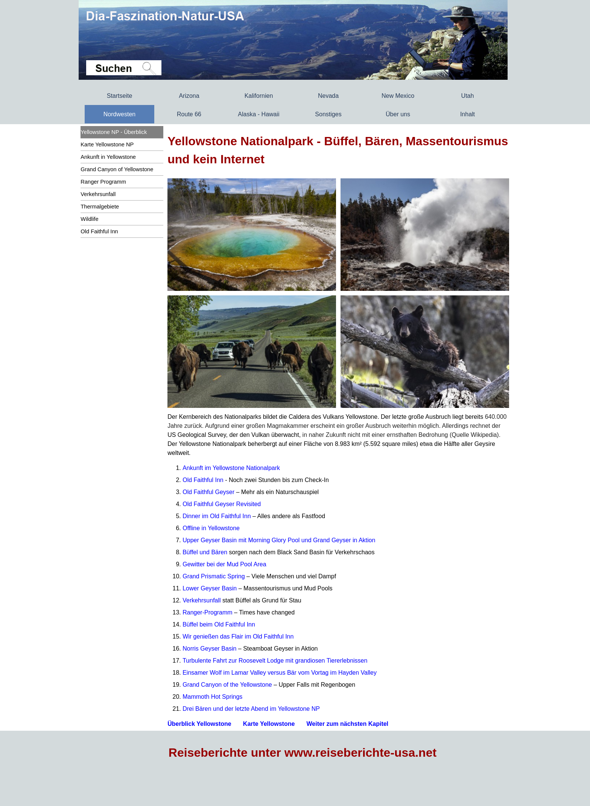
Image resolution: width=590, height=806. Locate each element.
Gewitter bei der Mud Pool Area (224, 564)
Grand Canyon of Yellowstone (117, 169)
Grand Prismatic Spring (213, 576)
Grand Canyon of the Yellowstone (227, 684)
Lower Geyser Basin (209, 588)
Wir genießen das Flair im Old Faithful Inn (237, 636)
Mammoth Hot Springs (212, 696)
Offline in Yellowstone (211, 528)
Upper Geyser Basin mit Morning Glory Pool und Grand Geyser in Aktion (278, 540)
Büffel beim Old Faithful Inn (218, 624)
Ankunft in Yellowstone (108, 157)
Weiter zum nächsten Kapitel (348, 724)
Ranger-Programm (207, 612)
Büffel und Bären (204, 552)
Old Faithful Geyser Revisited (221, 504)
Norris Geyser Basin (209, 648)
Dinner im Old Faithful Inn (216, 516)
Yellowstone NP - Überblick (114, 132)
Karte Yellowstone (269, 724)
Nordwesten (119, 114)
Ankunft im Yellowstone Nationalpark (231, 468)
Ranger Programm (103, 182)
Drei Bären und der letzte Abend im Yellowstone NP (251, 709)
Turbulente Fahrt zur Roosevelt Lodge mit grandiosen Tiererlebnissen (274, 660)
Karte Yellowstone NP (107, 144)
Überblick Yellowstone (199, 724)
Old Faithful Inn (203, 480)
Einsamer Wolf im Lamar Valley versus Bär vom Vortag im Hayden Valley (279, 672)
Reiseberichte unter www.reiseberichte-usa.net (302, 752)
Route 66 (189, 114)
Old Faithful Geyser (208, 492)
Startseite (119, 96)
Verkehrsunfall (98, 194)
